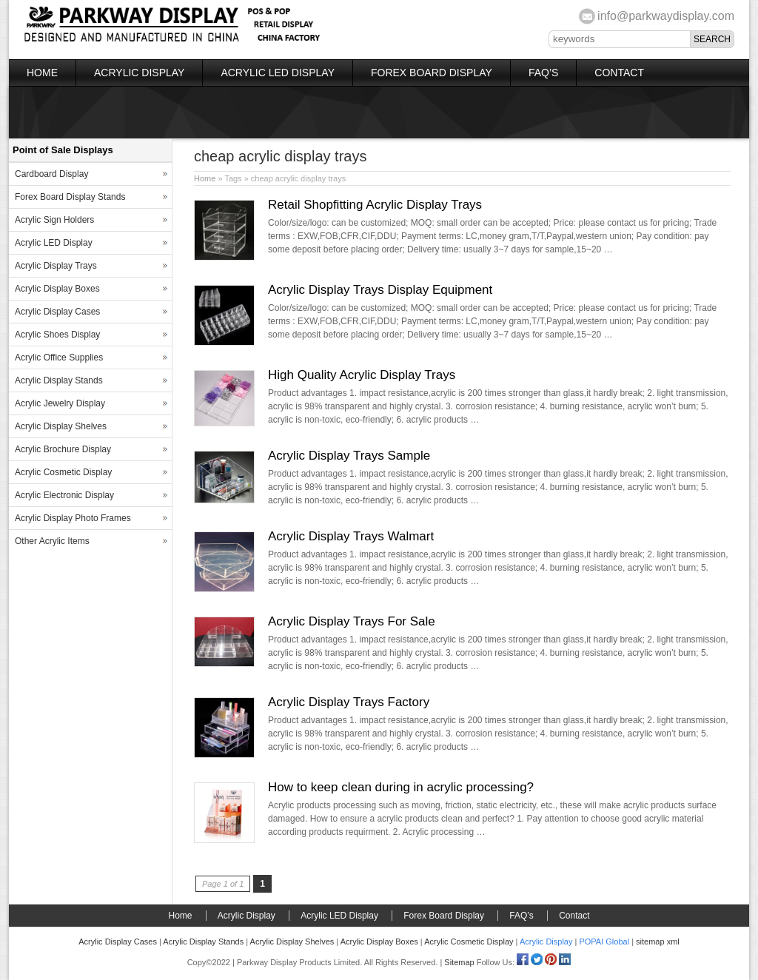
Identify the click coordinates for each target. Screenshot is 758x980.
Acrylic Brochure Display (63, 449)
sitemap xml (658, 941)
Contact (619, 72)
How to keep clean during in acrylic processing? (401, 787)
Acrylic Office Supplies (59, 357)
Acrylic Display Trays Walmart (351, 536)
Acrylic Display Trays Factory (348, 702)
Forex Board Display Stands (70, 197)
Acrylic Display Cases (57, 311)
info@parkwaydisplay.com (665, 16)
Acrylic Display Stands (59, 380)
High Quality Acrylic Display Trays (361, 375)
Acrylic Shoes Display (57, 334)
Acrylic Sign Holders (54, 220)
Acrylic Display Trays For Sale (351, 621)
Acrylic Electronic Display (64, 495)
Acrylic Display (139, 72)
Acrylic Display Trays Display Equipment (380, 290)
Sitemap (459, 962)
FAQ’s (543, 72)
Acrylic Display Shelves (61, 426)
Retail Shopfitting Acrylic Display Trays (375, 205)
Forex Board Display (431, 72)
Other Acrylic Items (52, 541)
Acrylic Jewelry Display (60, 403)
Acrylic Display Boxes (57, 288)
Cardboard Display (51, 174)
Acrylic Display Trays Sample (349, 456)
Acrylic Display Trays (56, 266)
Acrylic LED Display (278, 72)
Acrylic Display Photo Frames (73, 518)
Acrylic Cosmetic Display (63, 472)
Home (42, 72)
